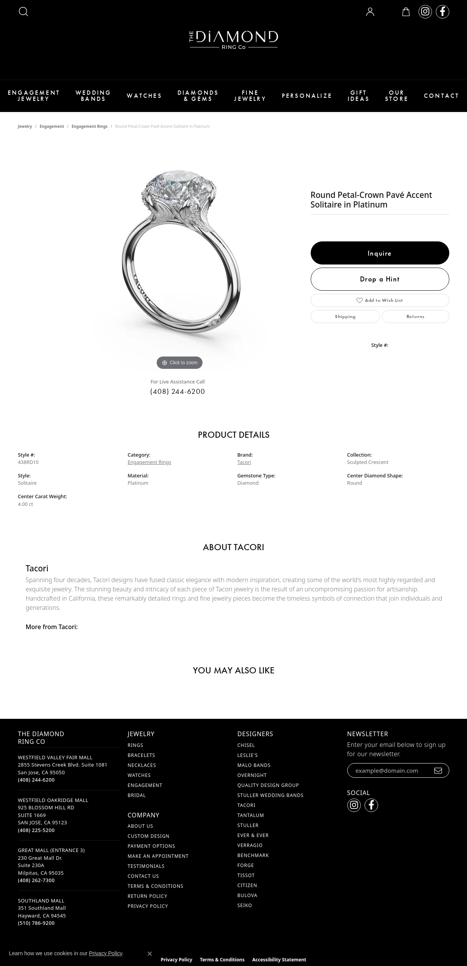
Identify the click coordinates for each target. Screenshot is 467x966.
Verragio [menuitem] (250, 845)
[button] (23, 11)
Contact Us (143, 876)
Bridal (137, 795)
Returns (416, 316)
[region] (179, 256)
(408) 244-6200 (177, 391)
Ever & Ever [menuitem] (253, 835)
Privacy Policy (148, 906)
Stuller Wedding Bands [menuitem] (271, 795)
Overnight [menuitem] (252, 775)
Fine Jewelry (250, 96)
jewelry (25, 126)
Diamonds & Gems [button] (198, 96)
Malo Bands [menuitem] (254, 765)
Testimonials (146, 866)
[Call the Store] (36, 779)
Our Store (396, 96)
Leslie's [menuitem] (248, 755)
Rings (136, 745)
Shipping (345, 316)
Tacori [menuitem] (247, 805)
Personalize (307, 96)
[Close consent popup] (149, 953)
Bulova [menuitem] (248, 895)
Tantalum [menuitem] (251, 815)
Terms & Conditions (156, 886)
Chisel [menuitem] (246, 745)
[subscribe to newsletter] (438, 770)
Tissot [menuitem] (246, 875)
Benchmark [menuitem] (253, 855)
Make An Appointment (158, 856)
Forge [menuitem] (246, 865)
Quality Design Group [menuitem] (269, 785)
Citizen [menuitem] (248, 885)
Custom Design (149, 836)
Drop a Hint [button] (380, 279)
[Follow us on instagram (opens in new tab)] (425, 11)
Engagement (52, 126)
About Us (140, 826)
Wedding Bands (93, 96)
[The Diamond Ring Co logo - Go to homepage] (234, 40)
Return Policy (147, 896)
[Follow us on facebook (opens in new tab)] (442, 11)
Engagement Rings (89, 126)
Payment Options (152, 846)
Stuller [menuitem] (248, 825)
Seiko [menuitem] (245, 905)
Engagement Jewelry (34, 96)
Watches (144, 96)
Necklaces (142, 765)
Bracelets (142, 755)
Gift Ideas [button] (359, 96)
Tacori (244, 462)
